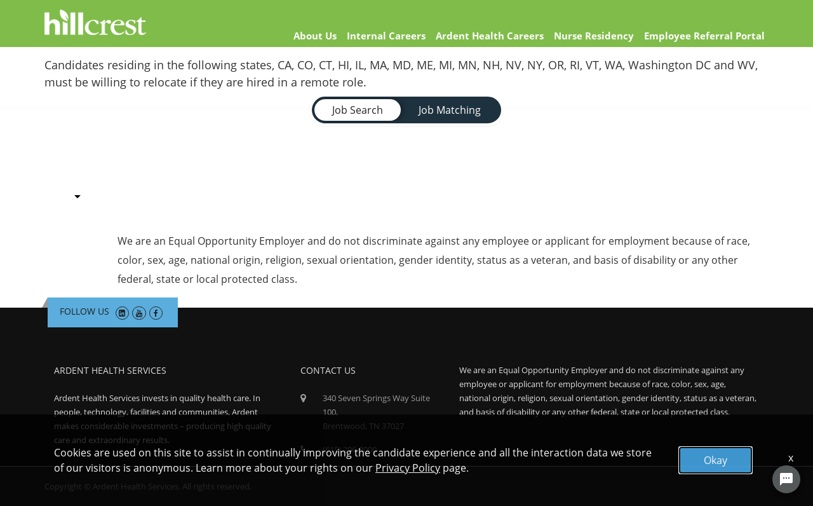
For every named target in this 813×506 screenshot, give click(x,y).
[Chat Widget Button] (786, 479)
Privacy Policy (407, 468)
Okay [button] (715, 460)
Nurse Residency (594, 35)
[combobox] (77, 193)
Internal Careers (386, 35)
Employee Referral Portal (704, 35)
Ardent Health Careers (490, 35)
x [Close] (790, 458)
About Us (315, 35)
